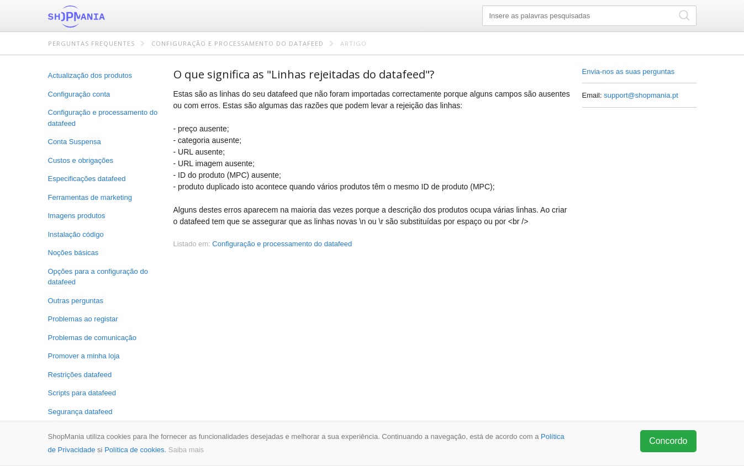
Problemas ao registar (83, 319)
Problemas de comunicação (92, 337)
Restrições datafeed (80, 374)
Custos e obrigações (81, 160)
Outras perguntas (75, 300)
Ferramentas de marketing (90, 197)
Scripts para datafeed (82, 393)
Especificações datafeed (87, 178)
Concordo (668, 441)
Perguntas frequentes (91, 43)
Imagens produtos (76, 215)
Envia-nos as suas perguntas (628, 71)
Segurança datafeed (80, 411)
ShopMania (103, 17)
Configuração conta (79, 94)
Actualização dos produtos (90, 75)
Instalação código (76, 234)
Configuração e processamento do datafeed (237, 43)
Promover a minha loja (84, 356)
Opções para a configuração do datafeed (98, 277)
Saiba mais (186, 450)
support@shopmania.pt (641, 95)
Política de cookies (134, 450)
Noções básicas (73, 252)
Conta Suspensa (74, 141)
